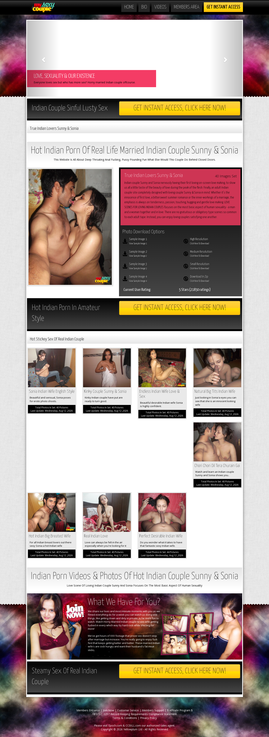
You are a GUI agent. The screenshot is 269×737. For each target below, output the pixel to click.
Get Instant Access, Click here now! (179, 108)
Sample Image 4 (153, 279)
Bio (144, 7)
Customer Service (128, 710)
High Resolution (214, 242)
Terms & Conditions (124, 718)
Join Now (108, 710)
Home (129, 7)
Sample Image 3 (153, 267)
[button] (43, 59)
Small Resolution (214, 267)
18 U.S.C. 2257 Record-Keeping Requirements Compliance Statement (134, 714)
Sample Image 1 (153, 242)
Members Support (153, 710)
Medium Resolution (214, 254)
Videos (160, 7)
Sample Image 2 (153, 254)
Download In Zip (214, 279)
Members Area (186, 7)
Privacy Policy (148, 718)
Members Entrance (88, 710)
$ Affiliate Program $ (180, 710)
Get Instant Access (223, 7)
